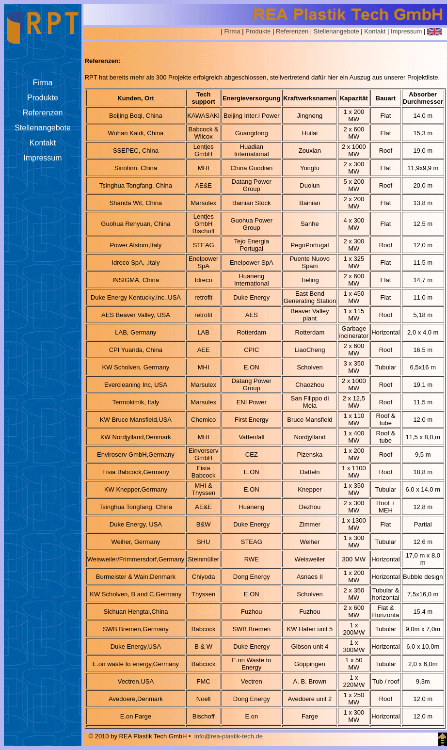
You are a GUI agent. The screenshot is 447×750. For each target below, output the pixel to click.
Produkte (258, 31)
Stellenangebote (336, 31)
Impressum (406, 31)
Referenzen (292, 31)
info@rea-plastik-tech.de (228, 736)
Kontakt (374, 31)
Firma (232, 31)
